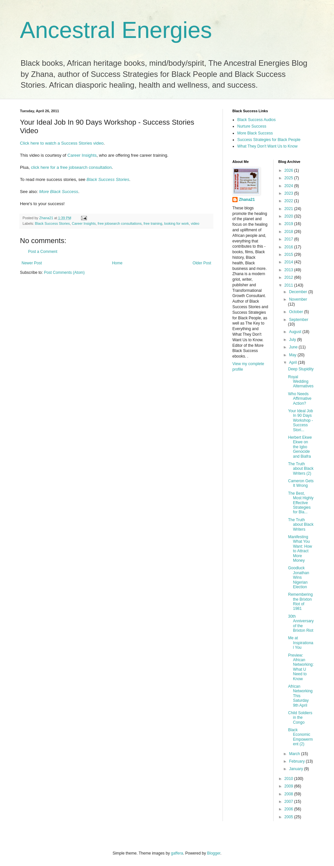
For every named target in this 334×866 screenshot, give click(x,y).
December (298, 292)
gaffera (177, 853)
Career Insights (81, 155)
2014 (289, 262)
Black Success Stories (108, 179)
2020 (289, 216)
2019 (289, 223)
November (298, 299)
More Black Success (58, 191)
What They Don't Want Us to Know (267, 146)
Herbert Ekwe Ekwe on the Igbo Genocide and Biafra (300, 447)
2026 (289, 170)
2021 (289, 208)
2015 (289, 254)
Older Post (201, 263)
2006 (289, 809)
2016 (289, 247)
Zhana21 (247, 199)
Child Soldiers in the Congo (300, 718)
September (298, 319)
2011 (289, 285)
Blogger (214, 853)
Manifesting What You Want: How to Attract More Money (300, 549)
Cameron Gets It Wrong (300, 483)
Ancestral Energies (116, 30)
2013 (289, 270)
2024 (289, 186)
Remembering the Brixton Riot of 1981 (300, 601)
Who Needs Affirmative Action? (299, 399)
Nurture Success (251, 126)
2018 (289, 231)
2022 (289, 201)
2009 (289, 786)
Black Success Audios (256, 119)
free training (152, 223)
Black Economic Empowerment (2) (300, 737)
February (297, 761)
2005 (289, 817)
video (195, 223)
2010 (289, 778)
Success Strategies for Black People (268, 139)
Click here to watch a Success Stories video (62, 143)
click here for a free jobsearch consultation (71, 167)
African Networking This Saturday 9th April (300, 696)
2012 (289, 277)
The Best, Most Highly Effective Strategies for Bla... (300, 503)
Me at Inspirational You (300, 643)
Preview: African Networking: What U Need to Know (300, 667)
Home (117, 263)
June (293, 347)
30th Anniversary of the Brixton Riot (300, 623)
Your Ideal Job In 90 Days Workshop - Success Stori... (300, 420)
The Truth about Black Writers (300, 525)
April (293, 362)
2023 (289, 193)
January (296, 769)
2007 (289, 801)
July (293, 339)
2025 (289, 178)
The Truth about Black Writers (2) (300, 469)
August (295, 331)
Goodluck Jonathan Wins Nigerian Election (298, 577)
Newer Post (32, 263)
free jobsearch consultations (120, 223)
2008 (289, 794)
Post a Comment (42, 251)
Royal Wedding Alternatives (300, 382)
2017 (289, 239)
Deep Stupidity (300, 369)
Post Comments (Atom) (64, 272)
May (293, 355)
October (296, 311)
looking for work (176, 223)
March (295, 753)
